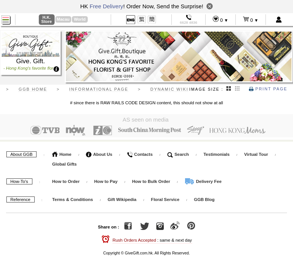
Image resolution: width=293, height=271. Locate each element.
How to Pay (106, 181)
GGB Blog (204, 199)
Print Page (268, 89)
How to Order (66, 181)
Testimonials (216, 154)
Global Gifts (64, 164)
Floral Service (165, 199)
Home (62, 154)
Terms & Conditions (72, 199)
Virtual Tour (256, 154)
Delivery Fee (203, 181)
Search (178, 154)
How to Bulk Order (151, 181)
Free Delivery (106, 6)
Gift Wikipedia (122, 199)
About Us (99, 154)
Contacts (140, 154)
